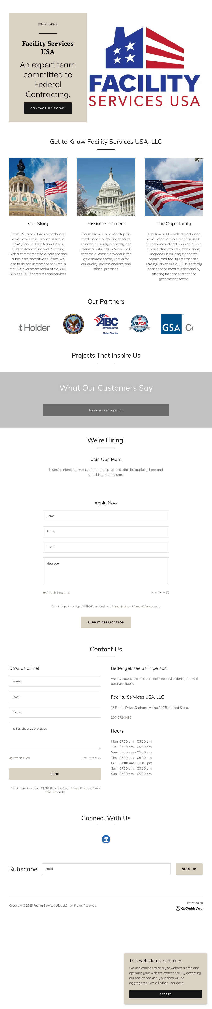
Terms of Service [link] (143, 606)
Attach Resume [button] (58, 593)
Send (55, 774)
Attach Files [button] (21, 758)
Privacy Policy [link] (120, 606)
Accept (165, 994)
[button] (44, 593)
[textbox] (106, 516)
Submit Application (105, 622)
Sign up (189, 869)
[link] (47, 53)
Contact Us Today (47, 108)
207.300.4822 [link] (48, 24)
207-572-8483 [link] (121, 717)
